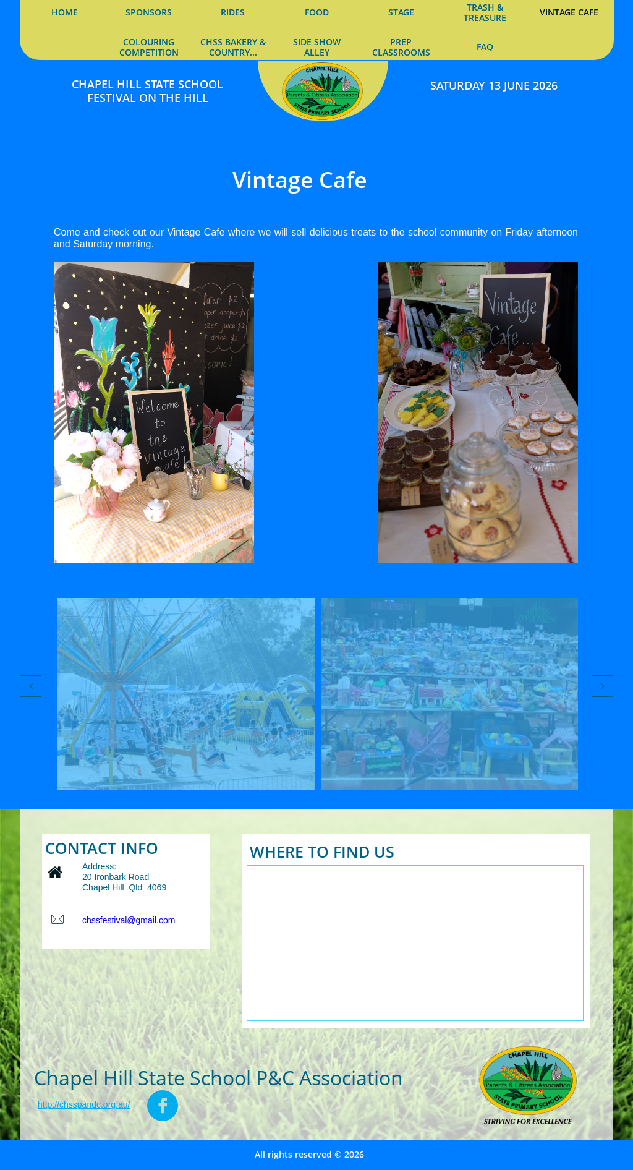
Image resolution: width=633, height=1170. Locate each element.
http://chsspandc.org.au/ (84, 1104)
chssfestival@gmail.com (128, 920)
